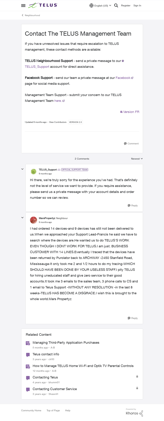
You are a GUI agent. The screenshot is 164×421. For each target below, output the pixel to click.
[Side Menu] (23, 5)
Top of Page (53, 410)
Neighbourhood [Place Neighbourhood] (30, 15)
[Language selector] (100, 5)
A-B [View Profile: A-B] (53, 347)
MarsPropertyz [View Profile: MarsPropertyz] (47, 218)
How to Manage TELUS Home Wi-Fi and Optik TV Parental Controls (83, 366)
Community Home (31, 410)
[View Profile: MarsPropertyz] (33, 220)
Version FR (131, 112)
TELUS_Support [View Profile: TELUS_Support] (48, 169)
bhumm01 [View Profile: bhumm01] (54, 382)
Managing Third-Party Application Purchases (66, 342)
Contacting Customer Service (55, 389)
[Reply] (132, 205)
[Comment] (131, 143)
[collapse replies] (22, 169)
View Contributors (57, 122)
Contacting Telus (45, 377)
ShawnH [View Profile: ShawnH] (53, 393)
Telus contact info (46, 354)
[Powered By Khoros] (134, 412)
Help (67, 410)
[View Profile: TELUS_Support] (33, 171)
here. (58, 101)
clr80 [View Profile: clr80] (51, 359)
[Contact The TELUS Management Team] (45, 173)
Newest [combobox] (137, 158)
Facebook (123, 78)
